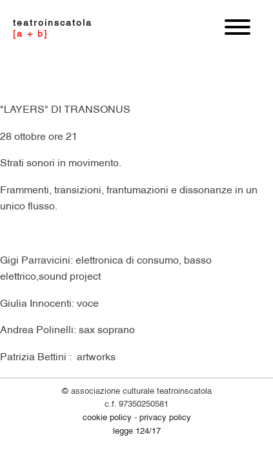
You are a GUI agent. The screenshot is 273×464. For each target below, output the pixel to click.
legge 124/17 (137, 430)
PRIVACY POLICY (165, 416)
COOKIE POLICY (107, 416)
